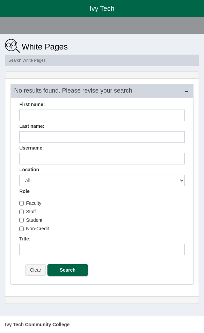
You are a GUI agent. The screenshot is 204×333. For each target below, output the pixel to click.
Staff (27, 211)
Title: (24, 238)
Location (29, 169)
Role (24, 191)
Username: (31, 148)
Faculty (30, 203)
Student (30, 220)
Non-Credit (34, 228)
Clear (35, 270)
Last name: (31, 126)
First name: (32, 104)
